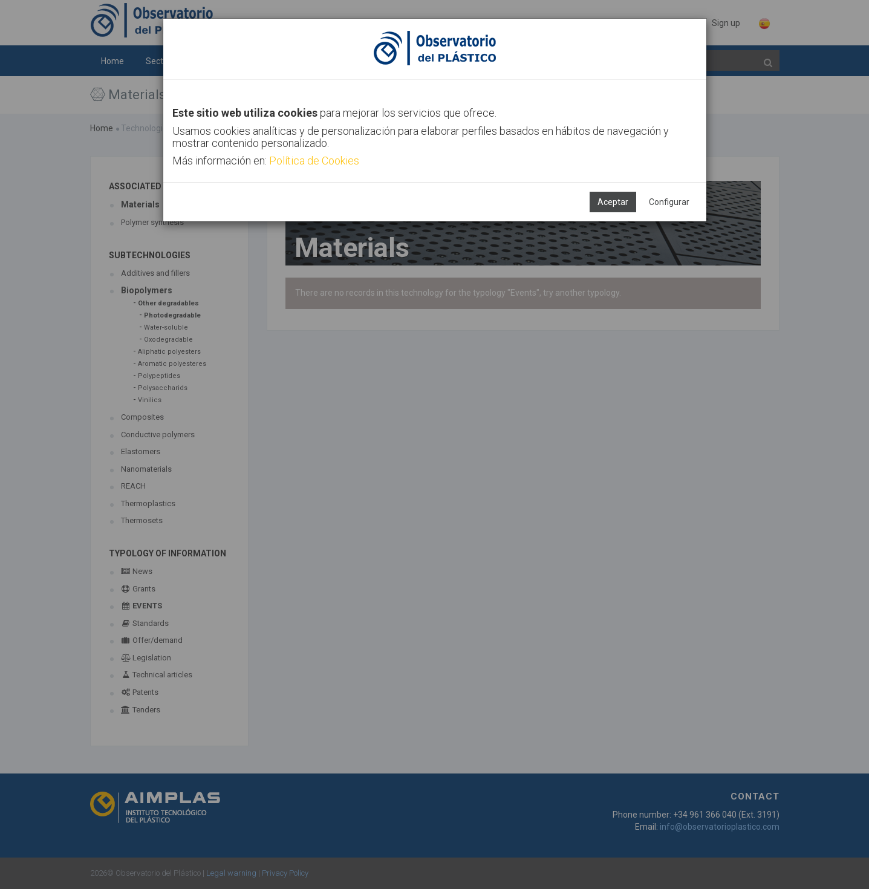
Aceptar (612, 202)
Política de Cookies (314, 160)
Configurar (669, 202)
